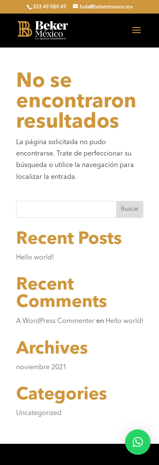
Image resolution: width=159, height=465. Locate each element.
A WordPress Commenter (55, 321)
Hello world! (35, 257)
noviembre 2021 (41, 367)
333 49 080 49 (49, 7)
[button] (138, 442)
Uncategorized (38, 413)
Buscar (130, 209)
